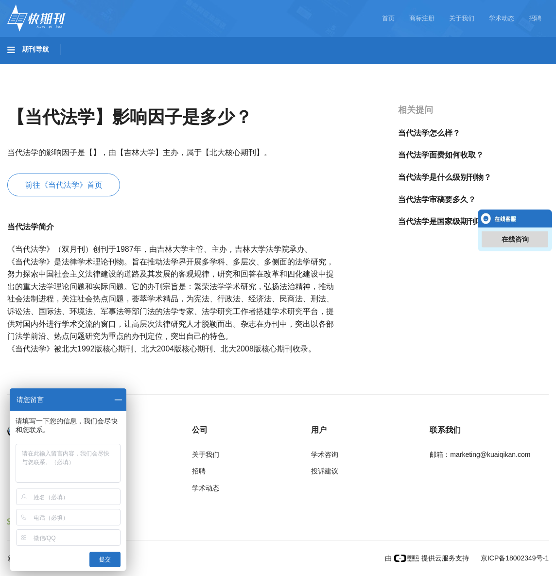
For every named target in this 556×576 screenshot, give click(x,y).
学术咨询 (324, 454)
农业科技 (186, 68)
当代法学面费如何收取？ (441, 155)
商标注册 (421, 18)
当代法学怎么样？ (429, 133)
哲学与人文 (339, 68)
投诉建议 (324, 471)
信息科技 (285, 68)
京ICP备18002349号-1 (514, 558)
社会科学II (445, 68)
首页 (388, 18)
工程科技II (135, 68)
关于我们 (461, 18)
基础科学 (32, 68)
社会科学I (392, 68)
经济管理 (496, 68)
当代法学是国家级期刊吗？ (444, 221)
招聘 (535, 18)
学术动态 (501, 18)
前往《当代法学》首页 (64, 185)
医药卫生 (236, 68)
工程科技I (82, 68)
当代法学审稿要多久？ (437, 199)
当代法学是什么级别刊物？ (444, 177)
